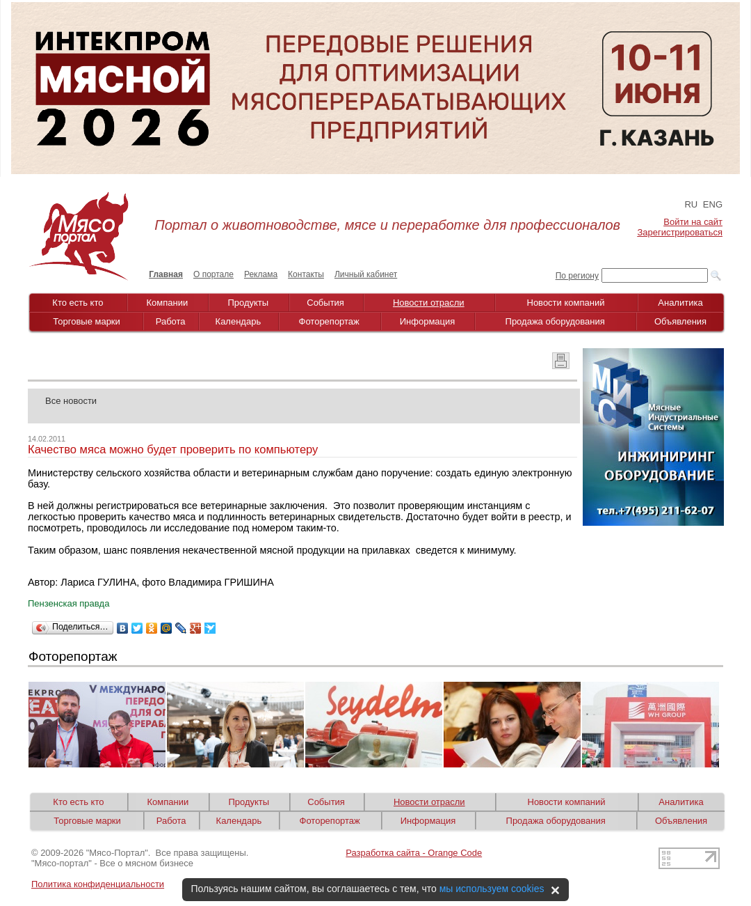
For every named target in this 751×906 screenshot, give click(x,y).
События (325, 302)
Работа (171, 321)
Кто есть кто (77, 302)
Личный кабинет (365, 274)
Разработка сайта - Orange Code (414, 853)
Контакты (306, 274)
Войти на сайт (692, 222)
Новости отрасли (429, 302)
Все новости (71, 401)
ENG (712, 204)
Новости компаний (566, 302)
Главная (166, 274)
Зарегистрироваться (680, 232)
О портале (213, 274)
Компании (167, 302)
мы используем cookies (491, 888)
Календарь (238, 321)
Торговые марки (86, 321)
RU (690, 204)
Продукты (247, 302)
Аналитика (680, 302)
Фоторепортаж (329, 321)
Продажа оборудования (555, 321)
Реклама (260, 274)
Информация (427, 321)
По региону (577, 276)
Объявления (680, 321)
